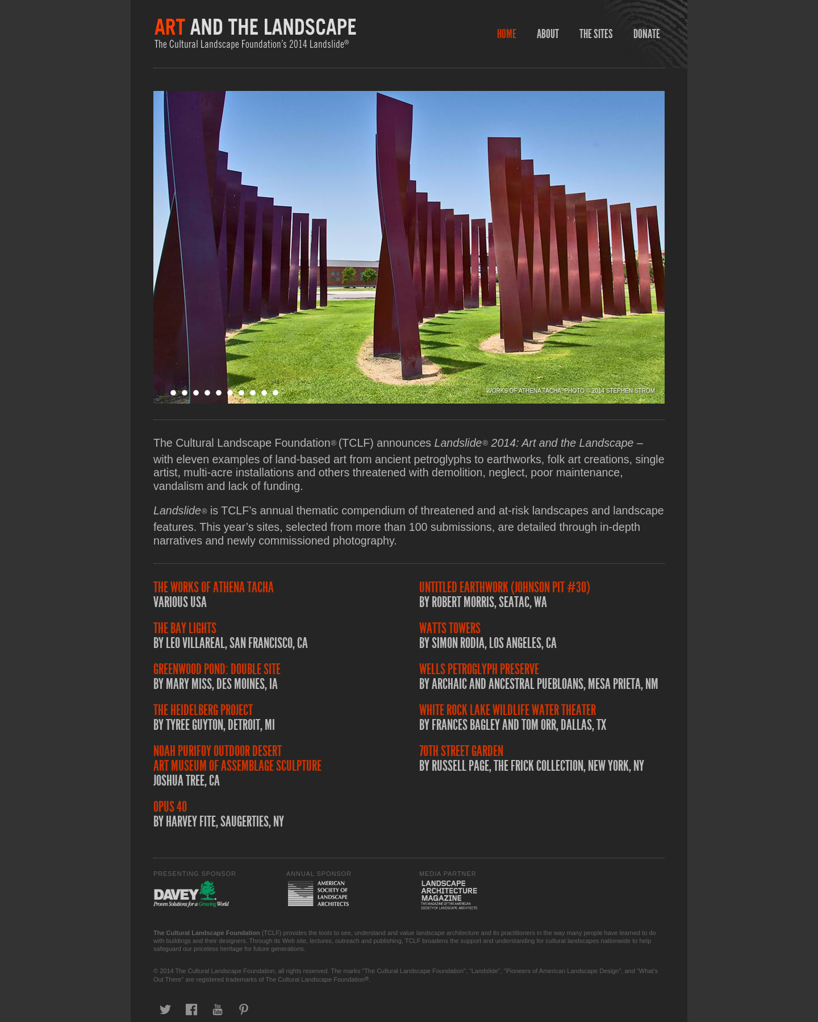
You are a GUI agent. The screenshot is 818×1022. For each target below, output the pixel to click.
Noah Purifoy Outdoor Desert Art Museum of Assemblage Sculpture (237, 758)
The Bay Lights (184, 628)
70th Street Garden (461, 751)
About (548, 34)
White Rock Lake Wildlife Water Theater (507, 710)
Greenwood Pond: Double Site (217, 669)
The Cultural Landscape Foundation (206, 932)
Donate (646, 34)
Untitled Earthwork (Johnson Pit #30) (504, 587)
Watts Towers (450, 628)
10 (264, 393)
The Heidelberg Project (203, 710)
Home (506, 34)
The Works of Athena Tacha (213, 587)
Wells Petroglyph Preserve (479, 669)
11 (275, 393)
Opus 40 (170, 807)
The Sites (596, 34)
